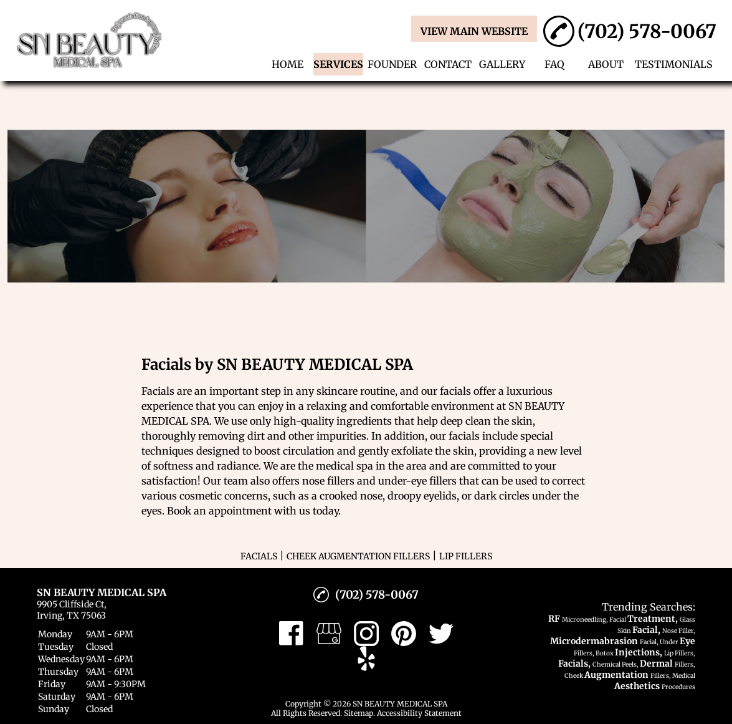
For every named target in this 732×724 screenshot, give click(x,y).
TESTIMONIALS (674, 64)
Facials (157, 391)
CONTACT (448, 64)
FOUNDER (392, 64)
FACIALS (258, 556)
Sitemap (358, 713)
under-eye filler (415, 481)
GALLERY (502, 64)
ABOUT (606, 64)
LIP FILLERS (465, 556)
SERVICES (338, 64)
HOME (287, 64)
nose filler (325, 481)
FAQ (554, 64)
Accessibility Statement (419, 713)
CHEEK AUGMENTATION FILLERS (358, 556)
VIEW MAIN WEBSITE (474, 31)
